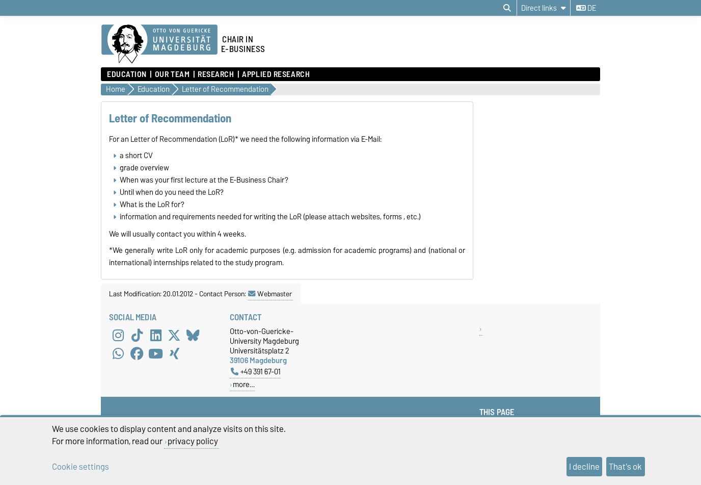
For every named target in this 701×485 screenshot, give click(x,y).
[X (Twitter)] (174, 335)
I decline (584, 467)
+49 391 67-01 (256, 371)
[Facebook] (137, 354)
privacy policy (193, 441)
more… (244, 384)
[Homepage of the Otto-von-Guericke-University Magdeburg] (159, 44)
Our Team (172, 74)
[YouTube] (156, 354)
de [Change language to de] (586, 8)
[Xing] (174, 354)
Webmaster (270, 294)
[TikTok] (137, 335)
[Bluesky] (193, 335)
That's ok (625, 467)
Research (216, 74)
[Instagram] (118, 335)
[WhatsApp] (118, 354)
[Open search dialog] (507, 8)
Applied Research (276, 74)
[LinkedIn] (156, 335)
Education (127, 74)
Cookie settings (80, 467)
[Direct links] (543, 8)
